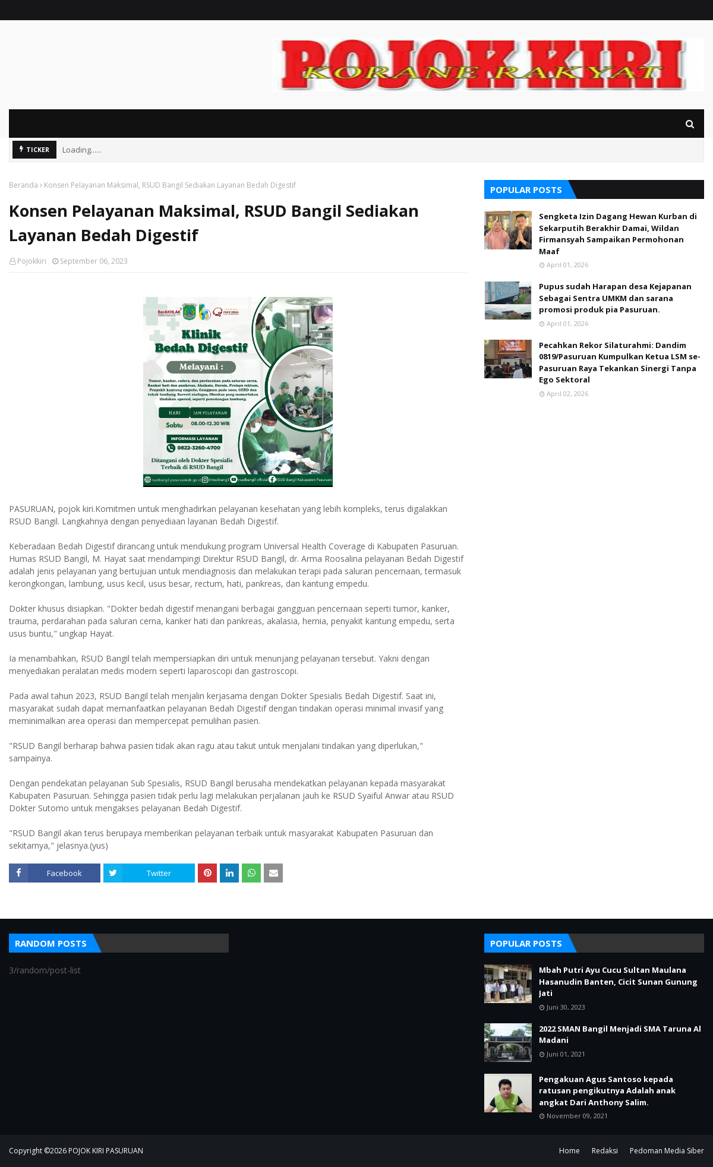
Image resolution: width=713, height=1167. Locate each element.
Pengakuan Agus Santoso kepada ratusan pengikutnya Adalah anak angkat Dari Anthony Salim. (607, 1091)
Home (569, 1151)
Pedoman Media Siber (667, 1151)
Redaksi (605, 1151)
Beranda (23, 185)
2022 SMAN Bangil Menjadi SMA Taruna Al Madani (620, 1034)
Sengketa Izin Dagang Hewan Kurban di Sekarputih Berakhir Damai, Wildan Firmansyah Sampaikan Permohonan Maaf (618, 234)
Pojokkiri (31, 261)
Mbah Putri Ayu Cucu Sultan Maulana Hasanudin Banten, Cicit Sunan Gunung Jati (618, 981)
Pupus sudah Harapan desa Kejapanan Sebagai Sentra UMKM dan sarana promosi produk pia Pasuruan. (615, 298)
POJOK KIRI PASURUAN (105, 1151)
